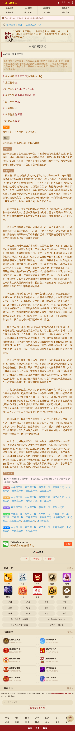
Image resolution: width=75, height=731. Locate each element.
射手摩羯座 (59, 517)
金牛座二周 (30, 497)
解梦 (47, 722)
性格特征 (8, 171)
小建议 (7, 149)
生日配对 (28, 12)
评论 (36, 559)
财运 (65, 608)
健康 (28, 613)
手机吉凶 (65, 12)
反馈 (37, 728)
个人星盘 (28, 8)
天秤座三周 (31, 517)
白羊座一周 (16, 527)
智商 (65, 613)
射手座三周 (45, 517)
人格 (46, 613)
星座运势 (9, 8)
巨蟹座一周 (44, 487)
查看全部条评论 (37, 708)
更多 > (70, 568)
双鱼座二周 (45, 490)
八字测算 (46, 12)
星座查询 (65, 8)
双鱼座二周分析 (33, 25)
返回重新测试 (37, 46)
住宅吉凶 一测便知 (56, 625)
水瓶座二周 (15, 520)
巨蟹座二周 (58, 487)
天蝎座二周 (17, 500)
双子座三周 (16, 507)
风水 (57, 722)
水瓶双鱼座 (43, 520)
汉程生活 (10, 25)
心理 (10, 602)
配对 (47, 718)
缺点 (6, 138)
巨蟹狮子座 (44, 497)
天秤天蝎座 (58, 527)
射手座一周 (44, 507)
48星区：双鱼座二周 (13, 54)
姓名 (27, 718)
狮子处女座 (58, 497)
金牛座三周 (16, 487)
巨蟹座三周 (58, 514)
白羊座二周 (16, 497)
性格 (28, 608)
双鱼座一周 (31, 490)
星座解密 (46, 8)
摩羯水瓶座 (58, 507)
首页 (48, 559)
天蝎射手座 (31, 500)
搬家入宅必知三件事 (19, 625)
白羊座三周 (16, 514)
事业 (10, 613)
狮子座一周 (44, 527)
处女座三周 (30, 507)
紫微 (65, 602)
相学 (46, 602)
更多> (70, 632)
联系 (45, 728)
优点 (6, 127)
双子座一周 (30, 527)
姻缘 (46, 608)
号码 (17, 718)
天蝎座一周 (17, 490)
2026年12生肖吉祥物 (56, 619)
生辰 (7, 718)
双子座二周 (30, 487)
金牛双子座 (44, 514)
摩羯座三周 (17, 530)
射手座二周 (45, 500)
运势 (37, 718)
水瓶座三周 (29, 520)
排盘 (10, 608)
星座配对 (9, 12)
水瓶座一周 (31, 530)
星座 (20, 25)
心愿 (28, 602)
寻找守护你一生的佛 (19, 619)
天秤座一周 (17, 517)
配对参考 (8, 473)
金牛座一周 (30, 514)
